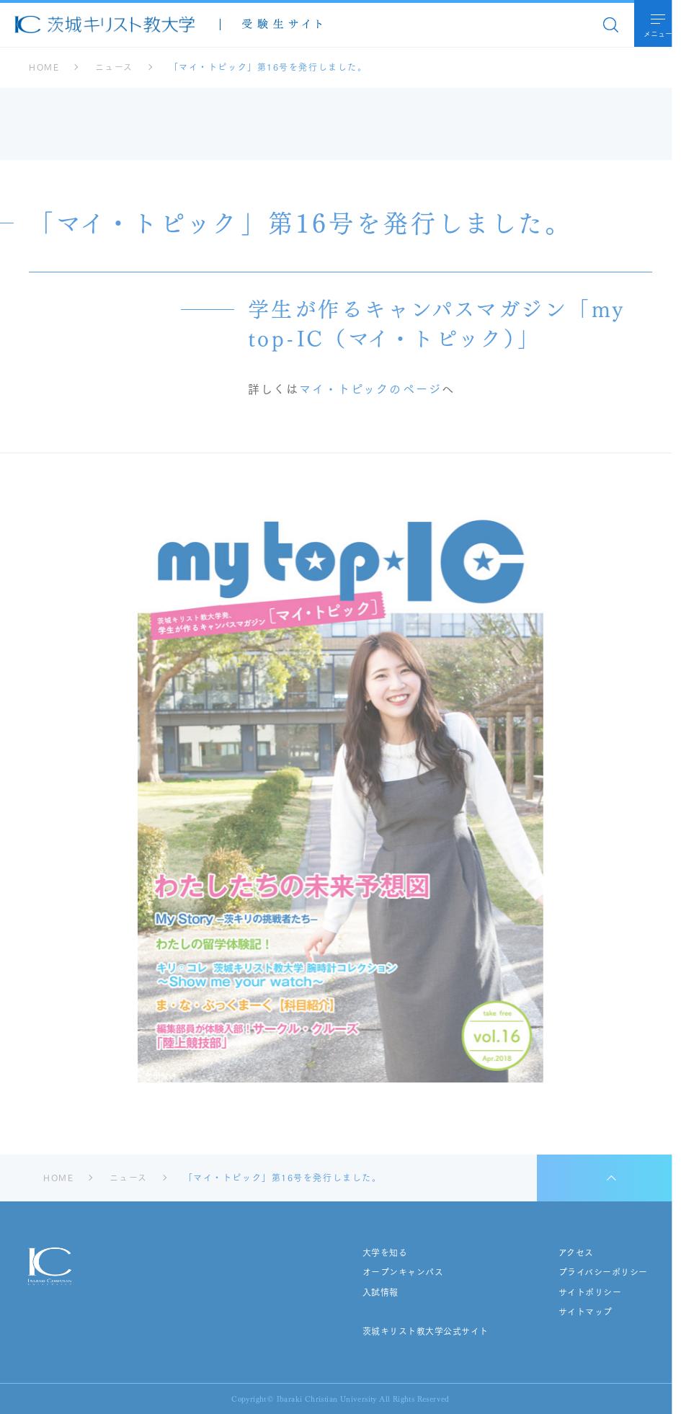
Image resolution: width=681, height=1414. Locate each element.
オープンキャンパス (402, 1272)
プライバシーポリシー (603, 1272)
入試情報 (380, 1292)
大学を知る (384, 1253)
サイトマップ (585, 1312)
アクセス (576, 1253)
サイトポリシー (589, 1292)
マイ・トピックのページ (370, 388)
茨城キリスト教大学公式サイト (425, 1331)
